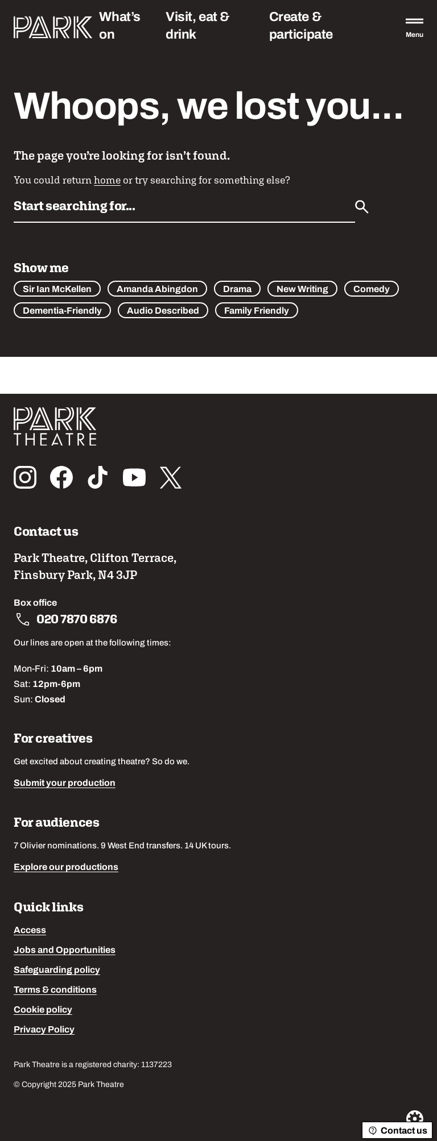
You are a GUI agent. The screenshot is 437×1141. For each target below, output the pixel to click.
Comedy (371, 289)
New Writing (302, 289)
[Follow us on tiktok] (97, 477)
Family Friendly (256, 312)
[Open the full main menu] (414, 27)
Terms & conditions (55, 990)
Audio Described (163, 312)
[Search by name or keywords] (184, 209)
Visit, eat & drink (198, 26)
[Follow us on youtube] (134, 477)
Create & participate (301, 26)
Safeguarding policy (57, 970)
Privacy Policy (44, 1030)
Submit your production (65, 783)
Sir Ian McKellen (57, 289)
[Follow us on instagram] (25, 477)
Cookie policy (43, 1010)
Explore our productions (66, 867)
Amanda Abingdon (157, 289)
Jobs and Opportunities (65, 950)
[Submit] (362, 207)
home (107, 180)
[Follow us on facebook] (61, 477)
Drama (237, 289)
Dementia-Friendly (62, 312)
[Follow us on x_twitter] (170, 477)
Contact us (397, 1130)
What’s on (119, 26)
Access (30, 930)
